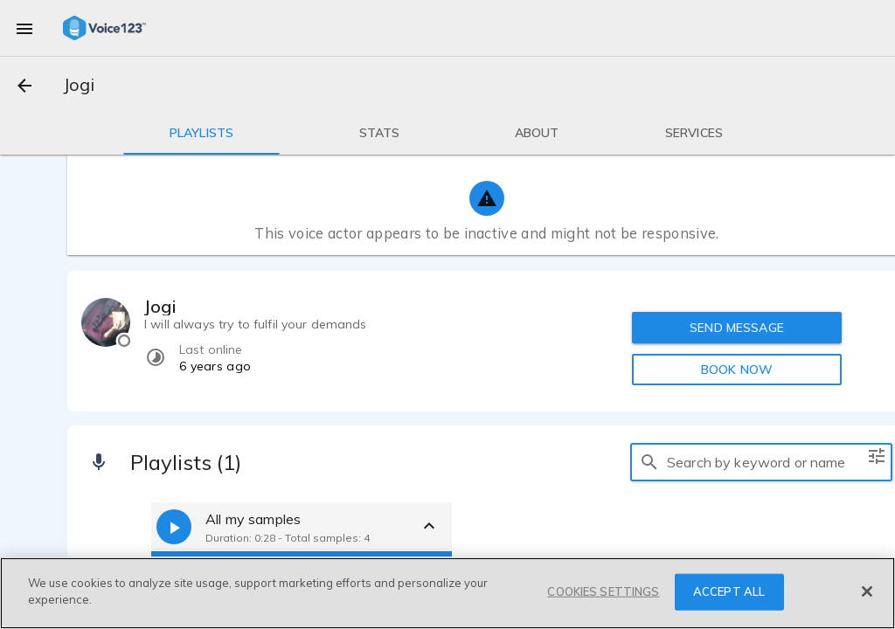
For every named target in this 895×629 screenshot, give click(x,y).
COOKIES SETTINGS (603, 591)
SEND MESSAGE (737, 327)
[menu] (24, 27)
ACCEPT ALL (729, 591)
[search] (649, 462)
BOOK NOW (737, 369)
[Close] (867, 591)
